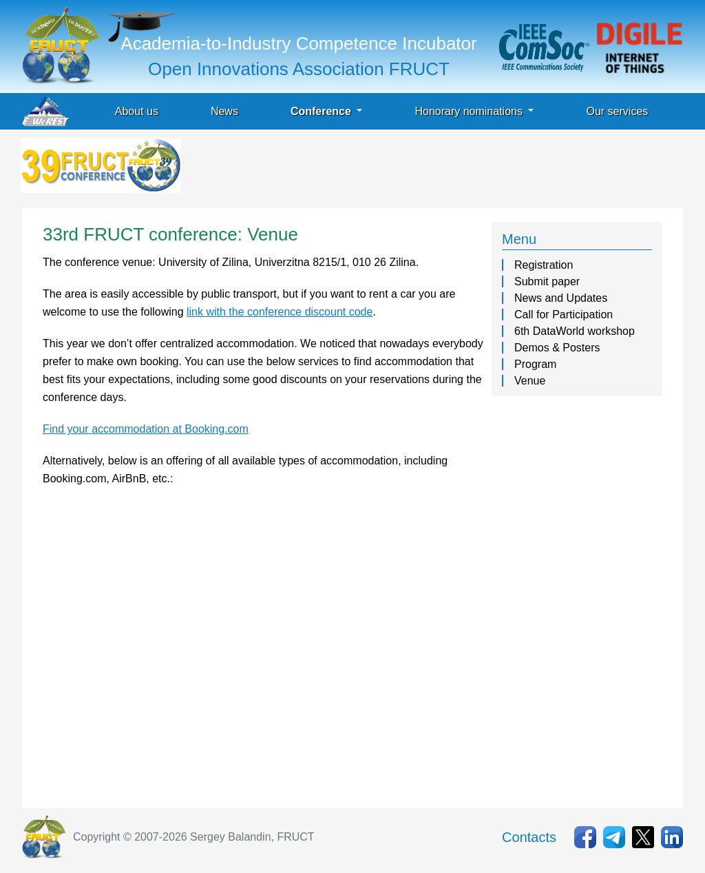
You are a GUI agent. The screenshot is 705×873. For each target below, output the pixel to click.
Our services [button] (617, 111)
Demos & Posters (557, 347)
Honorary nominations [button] (469, 111)
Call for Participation (563, 314)
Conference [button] (322, 111)
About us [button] (136, 111)
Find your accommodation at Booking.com (146, 429)
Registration (543, 265)
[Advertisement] (433, 169)
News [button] (224, 111)
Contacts (529, 837)
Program (535, 364)
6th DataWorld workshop (574, 331)
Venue (529, 381)
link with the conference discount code (279, 312)
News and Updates (560, 298)
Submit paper (547, 281)
